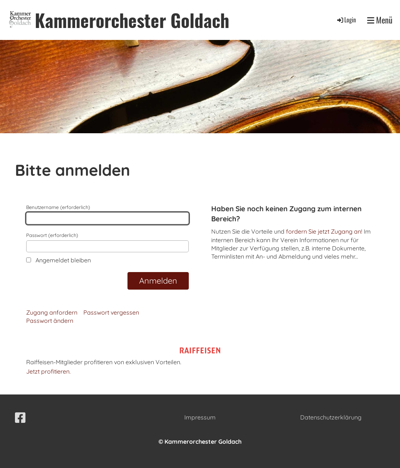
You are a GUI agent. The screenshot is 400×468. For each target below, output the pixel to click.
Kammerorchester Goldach (132, 19)
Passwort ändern (49, 320)
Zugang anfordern (51, 312)
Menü (380, 20)
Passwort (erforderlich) (107, 242)
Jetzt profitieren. (48, 371)
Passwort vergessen (111, 312)
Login (346, 19)
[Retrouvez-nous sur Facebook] (20, 417)
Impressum (200, 417)
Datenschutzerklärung (330, 417)
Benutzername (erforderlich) (107, 214)
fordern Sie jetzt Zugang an (323, 231)
